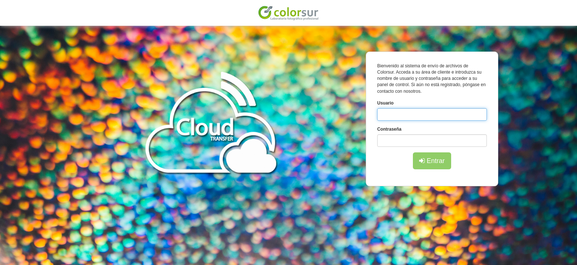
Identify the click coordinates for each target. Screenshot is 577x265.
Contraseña (389, 129)
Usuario (385, 103)
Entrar (432, 161)
